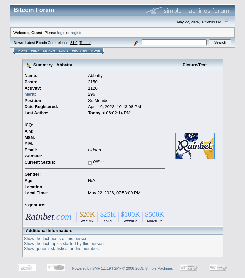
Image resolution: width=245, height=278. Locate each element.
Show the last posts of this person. (56, 238)
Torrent (85, 43)
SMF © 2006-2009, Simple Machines (143, 268)
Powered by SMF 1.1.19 (91, 268)
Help (35, 50)
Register (79, 50)
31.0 (73, 43)
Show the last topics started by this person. (64, 243)
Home (22, 50)
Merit (30, 94)
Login (63, 50)
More (95, 50)
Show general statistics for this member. (61, 248)
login (61, 32)
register (77, 32)
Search (49, 50)
